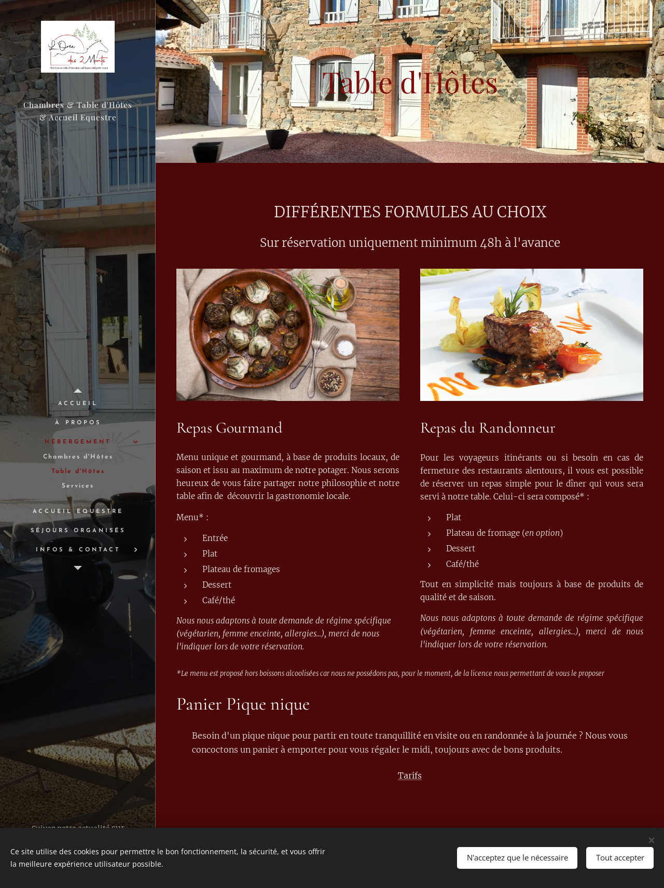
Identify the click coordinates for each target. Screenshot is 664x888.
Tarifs (410, 775)
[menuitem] (78, 404)
